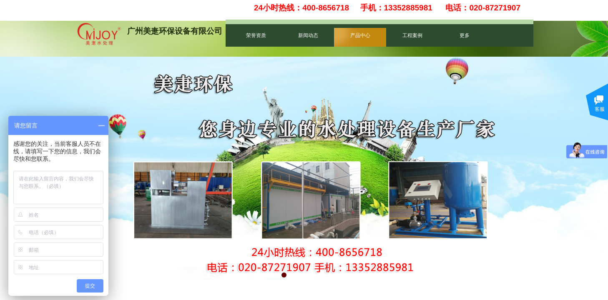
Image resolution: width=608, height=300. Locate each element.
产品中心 (360, 35)
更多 (465, 35)
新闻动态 (308, 35)
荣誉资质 (256, 35)
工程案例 (412, 35)
